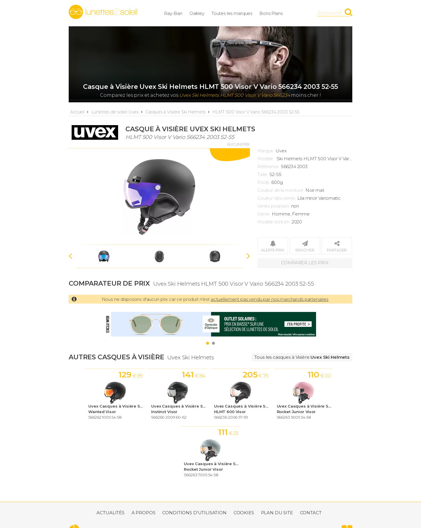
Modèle (265, 158)
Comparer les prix (304, 263)
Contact (311, 455)
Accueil (77, 112)
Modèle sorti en (273, 222)
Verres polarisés (273, 206)
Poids (263, 182)
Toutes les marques (236, 13)
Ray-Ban (178, 13)
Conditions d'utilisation (194, 455)
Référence (268, 166)
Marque (265, 150)
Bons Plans (275, 13)
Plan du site (277, 455)
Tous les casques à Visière (301, 357)
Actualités (110, 455)
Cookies (244, 455)
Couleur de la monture (280, 190)
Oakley (201, 13)
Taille (262, 174)
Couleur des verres (276, 198)
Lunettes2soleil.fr (103, 12)
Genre (263, 214)
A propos (144, 455)
